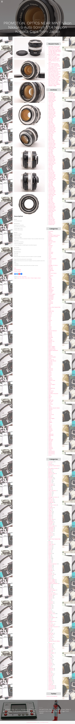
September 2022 (52, 147)
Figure (49, 277)
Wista (49, 438)
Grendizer (50, 291)
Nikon (25, 276)
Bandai (49, 237)
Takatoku (50, 409)
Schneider (50, 392)
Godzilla (50, 288)
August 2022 (51, 148)
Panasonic (50, 368)
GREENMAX (51, 290)
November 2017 (51, 223)
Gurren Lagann (51, 294)
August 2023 (51, 133)
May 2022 (50, 152)
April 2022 (50, 153)
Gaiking (50, 283)
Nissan (49, 358)
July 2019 (50, 197)
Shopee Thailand (17, 271)
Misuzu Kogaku (51, 346)
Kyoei (49, 321)
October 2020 (51, 177)
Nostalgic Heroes (52, 360)
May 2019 (50, 199)
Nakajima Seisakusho (53, 350)
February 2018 (51, 219)
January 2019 (51, 204)
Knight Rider (51, 311)
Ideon (49, 304)
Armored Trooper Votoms (54, 235)
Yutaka (50, 449)
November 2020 (51, 176)
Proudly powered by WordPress (32, 722)
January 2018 (51, 220)
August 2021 (51, 164)
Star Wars (50, 401)
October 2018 (51, 208)
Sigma (49, 397)
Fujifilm (50, 281)
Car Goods (50, 252)
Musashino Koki (51, 349)
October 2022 (51, 146)
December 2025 (51, 96)
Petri (49, 376)
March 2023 (51, 139)
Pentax (50, 372)
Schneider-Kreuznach (53, 393)
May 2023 (50, 136)
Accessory (50, 231)
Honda (49, 300)
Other (49, 367)
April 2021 (50, 169)
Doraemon (50, 269)
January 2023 (51, 142)
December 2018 (51, 206)
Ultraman (50, 430)
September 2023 (52, 131)
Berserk (50, 243)
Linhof (49, 328)
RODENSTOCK (51, 388)
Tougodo (50, 422)
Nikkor (23, 277)
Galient (50, 286)
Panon (49, 371)
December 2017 (51, 222)
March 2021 (50, 170)
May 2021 (50, 168)
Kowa (49, 317)
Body (49, 244)
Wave (49, 436)
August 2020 (51, 180)
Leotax (50, 326)
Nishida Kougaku (52, 356)
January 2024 (51, 126)
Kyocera (50, 320)
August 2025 (51, 101)
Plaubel (50, 377)
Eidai (49, 271)
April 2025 (50, 106)
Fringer (50, 278)
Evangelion (50, 275)
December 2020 (51, 174)
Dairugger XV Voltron (53, 265)
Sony (49, 398)
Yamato (50, 442)
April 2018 (50, 216)
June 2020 (50, 182)
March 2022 (51, 155)
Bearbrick (50, 240)
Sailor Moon (51, 391)
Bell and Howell (52, 241)
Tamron (50, 411)
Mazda (49, 338)
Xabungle (50, 440)
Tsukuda (50, 428)
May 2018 (50, 215)
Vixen (49, 432)
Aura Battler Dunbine (53, 236)
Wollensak (50, 439)
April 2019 (50, 201)
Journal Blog (42, 722)
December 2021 (51, 159)
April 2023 (50, 138)
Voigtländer (51, 434)
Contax (50, 260)
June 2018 (50, 214)
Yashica (50, 443)
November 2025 (51, 97)
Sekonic (50, 396)
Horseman (50, 301)
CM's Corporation (52, 258)
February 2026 (51, 93)
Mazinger (50, 339)
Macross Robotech (52, 330)
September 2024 (52, 115)
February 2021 (51, 172)
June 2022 (50, 151)
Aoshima (50, 233)
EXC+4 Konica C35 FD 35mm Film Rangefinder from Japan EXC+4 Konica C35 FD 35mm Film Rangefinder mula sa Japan (54, 66)
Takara (49, 406)
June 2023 (50, 135)
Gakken (50, 284)
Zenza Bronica (51, 451)
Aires (49, 232)
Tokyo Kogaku (51, 418)
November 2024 (51, 113)
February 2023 (51, 140)
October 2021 (51, 161)
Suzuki (49, 402)
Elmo (49, 274)
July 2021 (50, 165)
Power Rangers (51, 384)
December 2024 (51, 112)
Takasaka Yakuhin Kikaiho (54, 408)
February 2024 (51, 125)
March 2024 (51, 123)
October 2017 (51, 224)
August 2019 (51, 195)
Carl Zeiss (50, 253)
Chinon (50, 256)
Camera (19, 276)
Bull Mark (50, 245)
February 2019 (51, 203)
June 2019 (50, 198)
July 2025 (50, 102)
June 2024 (50, 119)
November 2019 (51, 191)
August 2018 (51, 211)
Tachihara (50, 404)
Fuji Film (50, 279)
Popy (49, 381)
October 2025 (51, 98)
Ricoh (49, 385)
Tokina (49, 415)
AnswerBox (46, 722)
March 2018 (50, 218)
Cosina (49, 264)
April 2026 (50, 92)
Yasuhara (50, 447)
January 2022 (51, 157)
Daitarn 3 (50, 266)
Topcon (50, 421)
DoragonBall (51, 270)
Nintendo (50, 355)
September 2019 (52, 194)
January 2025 (51, 110)
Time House (51, 414)
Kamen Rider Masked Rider (54, 307)
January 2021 (51, 173)
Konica (49, 315)
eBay (15, 268)
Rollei (49, 389)
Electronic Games (52, 273)
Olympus (50, 362)
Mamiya (50, 332)
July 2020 (50, 181)
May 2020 (50, 184)
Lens (23, 276)
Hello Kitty (50, 299)
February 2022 (51, 156)
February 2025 (51, 109)
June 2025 (50, 104)
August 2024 (51, 117)
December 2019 (51, 190)
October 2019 (51, 193)
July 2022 (50, 150)
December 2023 (51, 127)
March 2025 (51, 108)
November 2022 (51, 144)
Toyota (49, 426)
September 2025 (52, 100)
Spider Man (50, 400)
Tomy (49, 419)
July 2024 (50, 118)
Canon (49, 248)
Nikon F (29, 277)
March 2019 (50, 202)
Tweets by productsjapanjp (51, 696)
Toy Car (50, 425)
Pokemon (50, 379)
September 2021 (52, 163)
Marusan (50, 336)
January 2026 (51, 95)
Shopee (39, 277)
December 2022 (51, 143)
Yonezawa (50, 448)
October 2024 (51, 114)
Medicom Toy (51, 341)
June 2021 (50, 167)
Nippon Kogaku (34, 277)
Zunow (49, 455)
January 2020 (51, 189)
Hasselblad (50, 295)
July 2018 (50, 212)
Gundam (50, 292)
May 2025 (50, 105)
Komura (50, 312)
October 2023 (51, 130)
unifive (49, 431)
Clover (49, 257)
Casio (49, 254)
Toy (49, 423)
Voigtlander (51, 435)
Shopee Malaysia (17, 269)
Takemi (50, 410)
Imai (49, 305)
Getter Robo (51, 287)
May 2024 (50, 121)
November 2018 (51, 207)
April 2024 (50, 122)
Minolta (50, 342)
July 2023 (50, 134)
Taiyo (49, 405)
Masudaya (50, 337)
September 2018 (52, 210)
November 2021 (51, 160)
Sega (49, 394)
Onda (49, 366)
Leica (49, 322)
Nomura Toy (51, 359)
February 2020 (51, 187)
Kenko (49, 308)
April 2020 (50, 185)
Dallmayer (50, 267)
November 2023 (51, 129)
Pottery (50, 383)
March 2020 (51, 186)
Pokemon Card (51, 380)
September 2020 (52, 178)
